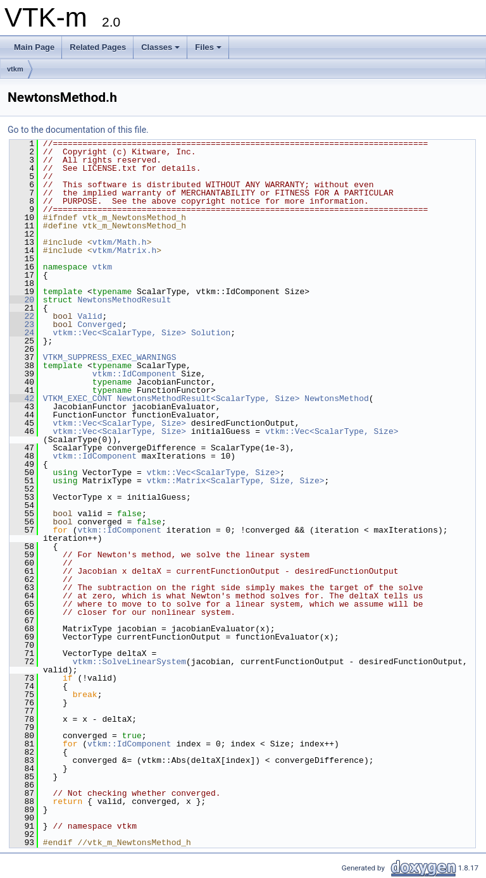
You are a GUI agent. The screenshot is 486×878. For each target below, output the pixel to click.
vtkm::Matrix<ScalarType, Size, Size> (236, 480)
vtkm (15, 69)
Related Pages (98, 47)
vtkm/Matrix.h (124, 250)
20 (21, 300)
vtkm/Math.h (119, 242)
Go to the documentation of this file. (78, 130)
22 (21, 316)
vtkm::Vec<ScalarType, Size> (119, 332)
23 (21, 324)
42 (21, 398)
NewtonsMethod (336, 398)
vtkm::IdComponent (134, 374)
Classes (160, 47)
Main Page (34, 47)
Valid (89, 316)
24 (21, 332)
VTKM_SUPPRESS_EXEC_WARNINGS (110, 357)
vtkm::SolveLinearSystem (129, 661)
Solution (210, 332)
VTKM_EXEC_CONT (77, 398)
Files (208, 47)
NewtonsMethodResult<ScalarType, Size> (208, 398)
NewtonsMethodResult (124, 300)
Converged (99, 324)
